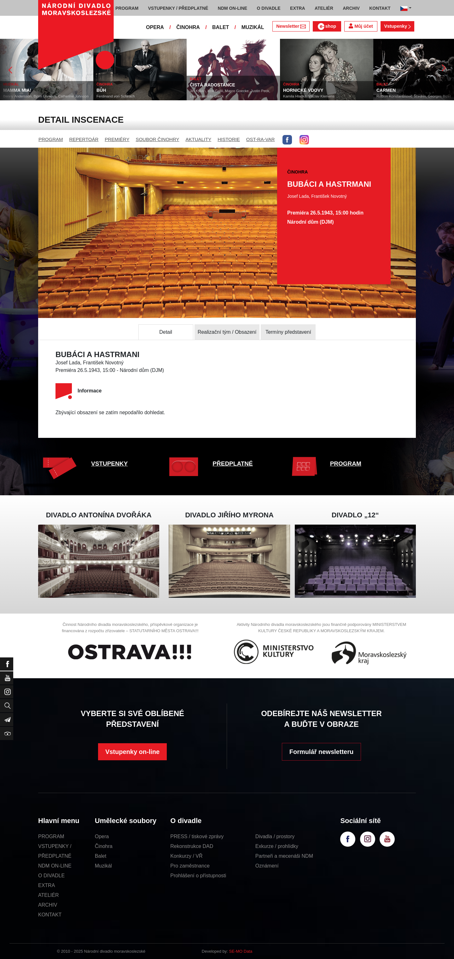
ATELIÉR (48, 895)
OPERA (155, 27)
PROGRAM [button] (126, 8)
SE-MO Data (241, 951)
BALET (220, 27)
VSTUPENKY (109, 463)
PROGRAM (50, 139)
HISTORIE (229, 139)
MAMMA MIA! (17, 90)
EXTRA (46, 885)
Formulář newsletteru (321, 751)
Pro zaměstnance (190, 865)
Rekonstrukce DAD (191, 846)
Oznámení (267, 865)
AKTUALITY (198, 139)
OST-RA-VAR (260, 139)
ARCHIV (47, 905)
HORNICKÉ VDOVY (303, 90)
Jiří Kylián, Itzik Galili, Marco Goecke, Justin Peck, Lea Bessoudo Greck (230, 93)
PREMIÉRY (117, 139)
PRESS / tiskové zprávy (197, 836)
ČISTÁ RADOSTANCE (212, 84)
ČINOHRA (188, 27)
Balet (100, 856)
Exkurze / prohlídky (276, 846)
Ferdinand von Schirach (115, 96)
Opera (102, 836)
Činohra (104, 846)
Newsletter (291, 26)
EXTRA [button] (297, 8)
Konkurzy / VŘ (186, 856)
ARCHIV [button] (351, 8)
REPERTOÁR (84, 139)
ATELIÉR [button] (324, 8)
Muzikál (103, 865)
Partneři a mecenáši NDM (284, 856)
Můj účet (361, 26)
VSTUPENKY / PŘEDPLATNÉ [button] (178, 8)
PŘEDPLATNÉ (232, 463)
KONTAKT (49, 914)
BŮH (101, 90)
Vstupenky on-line (132, 751)
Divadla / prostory (275, 836)
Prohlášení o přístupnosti (198, 875)
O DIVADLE (51, 875)
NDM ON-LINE (55, 865)
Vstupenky (397, 26)
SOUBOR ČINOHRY (157, 139)
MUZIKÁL (253, 27)
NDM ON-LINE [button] (232, 8)
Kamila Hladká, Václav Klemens (309, 96)
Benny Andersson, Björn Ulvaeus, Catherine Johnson (46, 96)
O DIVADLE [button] (269, 8)
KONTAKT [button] (379, 8)
